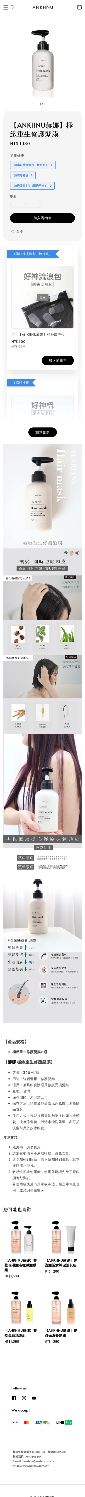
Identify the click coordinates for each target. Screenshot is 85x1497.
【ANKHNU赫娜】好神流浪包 (38, 334)
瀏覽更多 (42, 432)
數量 (13, 196)
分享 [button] (16, 231)
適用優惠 (17, 155)
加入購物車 (43, 217)
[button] (6, 7)
